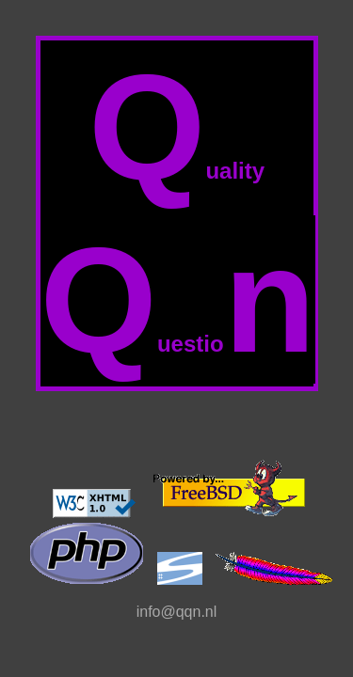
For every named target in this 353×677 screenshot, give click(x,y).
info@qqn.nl (176, 612)
